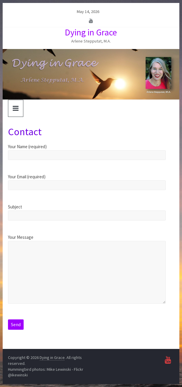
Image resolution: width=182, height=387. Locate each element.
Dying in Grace (91, 32)
